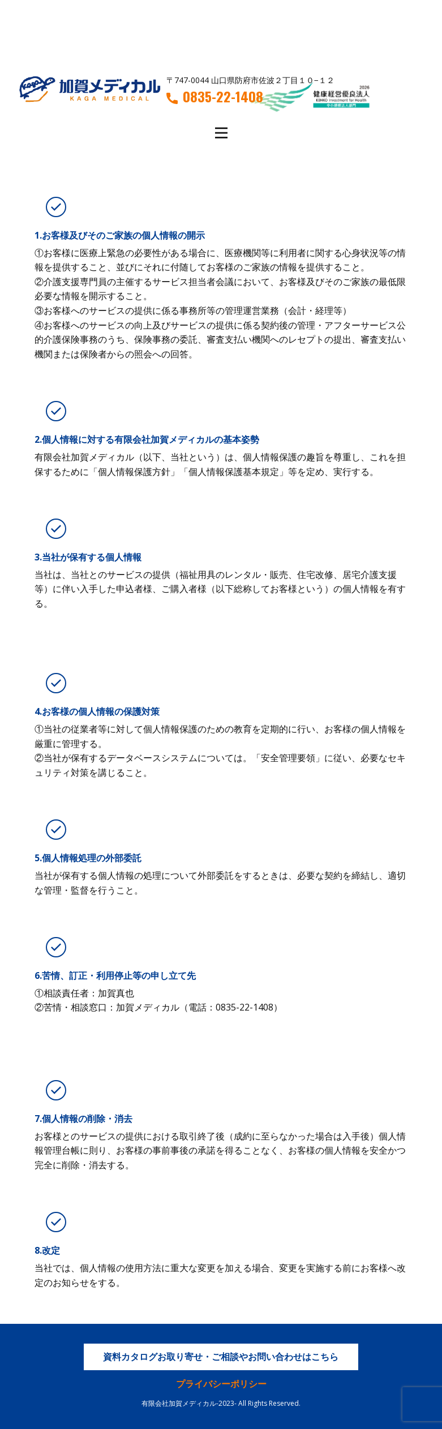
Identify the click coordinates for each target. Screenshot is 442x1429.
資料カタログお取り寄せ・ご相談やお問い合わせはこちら (220, 1356)
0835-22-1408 (214, 96)
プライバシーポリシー (221, 1384)
